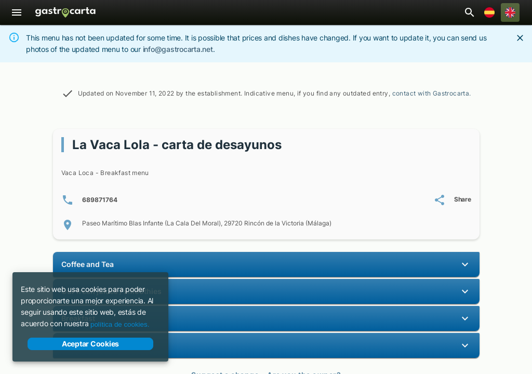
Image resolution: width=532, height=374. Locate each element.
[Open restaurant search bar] (469, 12)
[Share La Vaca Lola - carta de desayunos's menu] (452, 200)
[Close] (520, 38)
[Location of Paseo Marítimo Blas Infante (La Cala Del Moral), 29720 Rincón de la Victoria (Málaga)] (266, 225)
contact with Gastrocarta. (431, 93)
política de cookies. (119, 324)
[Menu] (16, 12)
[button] (266, 264)
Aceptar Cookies (90, 344)
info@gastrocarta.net (178, 49)
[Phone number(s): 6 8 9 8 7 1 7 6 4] (89, 200)
